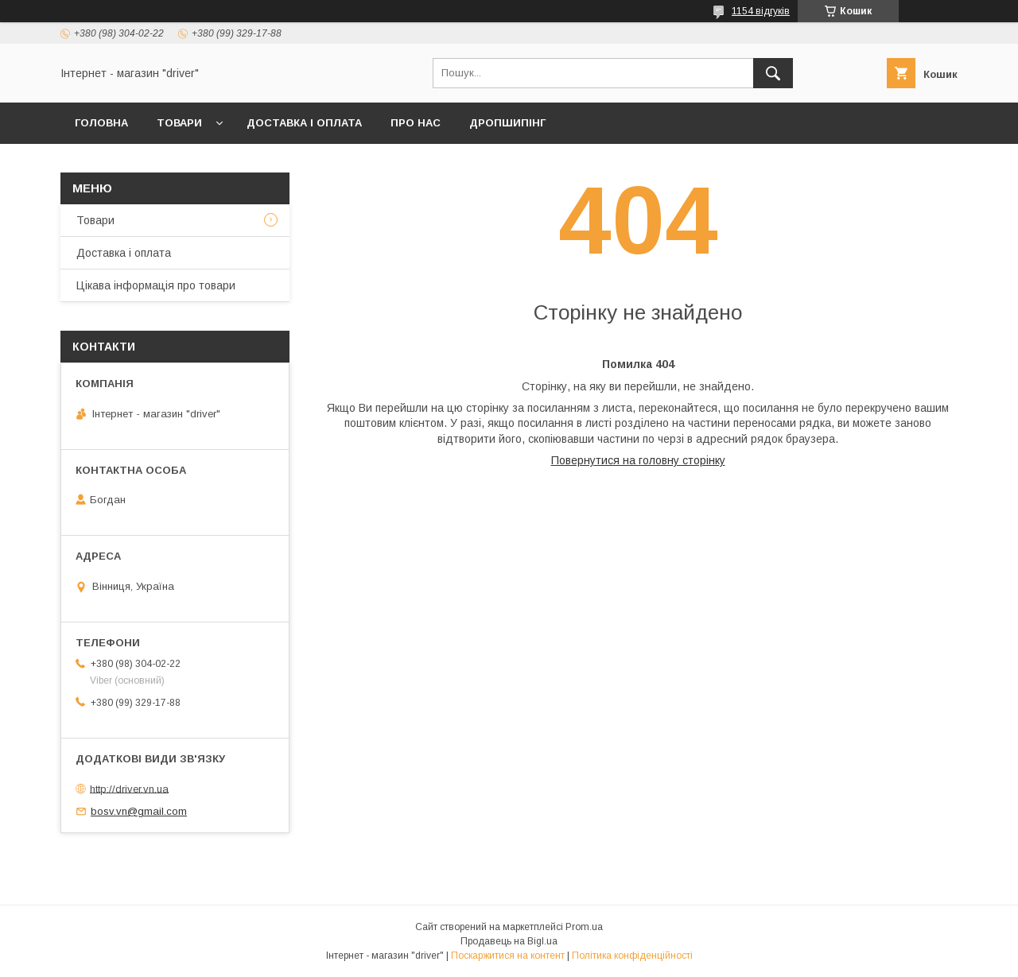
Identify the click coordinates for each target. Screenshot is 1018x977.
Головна (101, 123)
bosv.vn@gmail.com (139, 811)
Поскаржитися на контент (508, 955)
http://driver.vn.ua (129, 788)
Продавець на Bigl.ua (509, 941)
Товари (179, 123)
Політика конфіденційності (632, 955)
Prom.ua (584, 926)
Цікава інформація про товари (155, 285)
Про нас (415, 123)
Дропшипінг (507, 123)
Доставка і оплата (304, 123)
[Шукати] (773, 73)
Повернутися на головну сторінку (638, 460)
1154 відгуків (761, 11)
